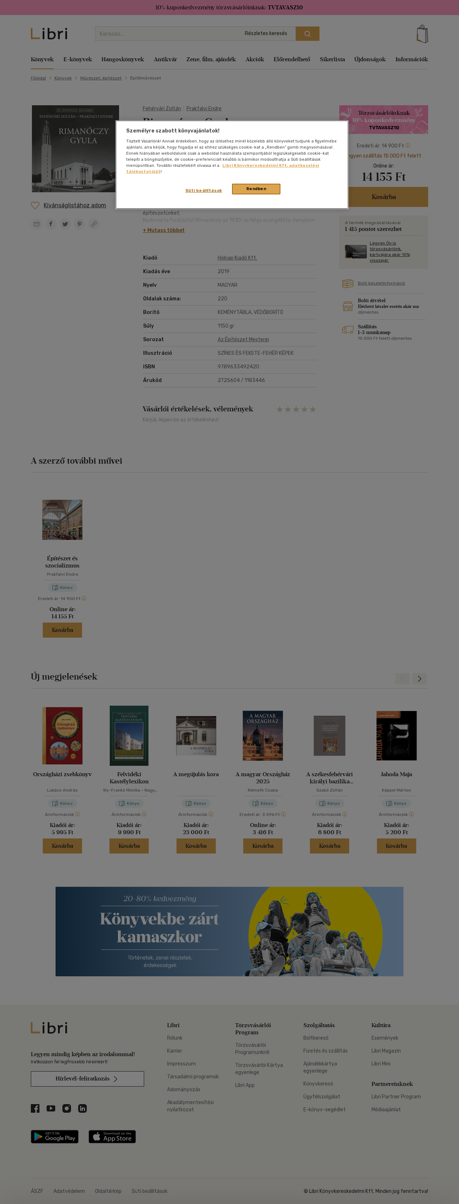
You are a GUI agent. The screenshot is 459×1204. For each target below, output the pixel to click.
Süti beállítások (203, 190)
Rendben (256, 188)
